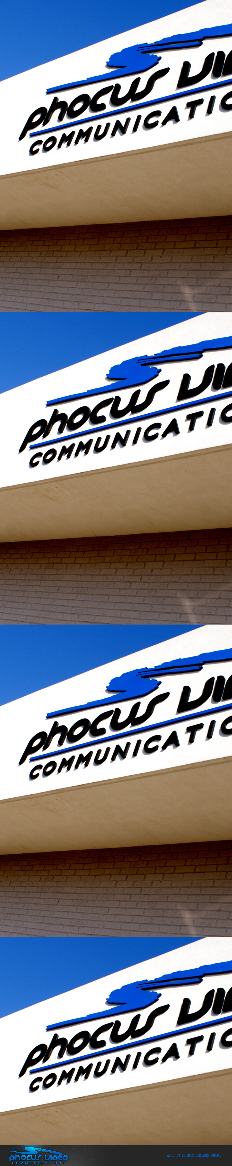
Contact (217, 1155)
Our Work (203, 1155)
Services (188, 1155)
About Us (173, 1155)
